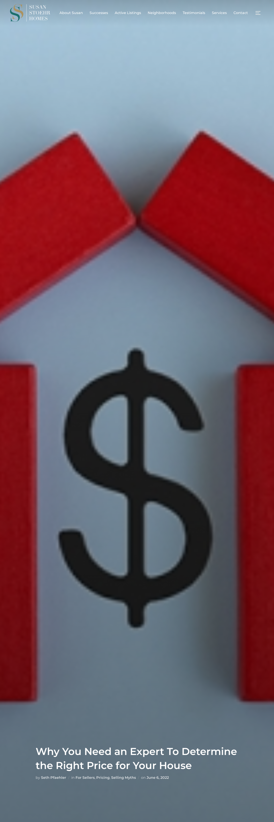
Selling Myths (123, 777)
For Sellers (85, 777)
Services (219, 13)
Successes (99, 13)
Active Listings (128, 13)
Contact (240, 13)
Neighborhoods (162, 13)
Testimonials (194, 13)
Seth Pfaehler (53, 777)
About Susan (71, 13)
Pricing (103, 777)
